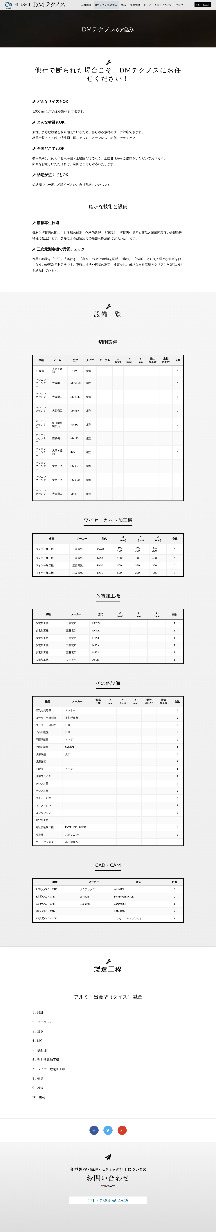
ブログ (179, 4)
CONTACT (203, 4)
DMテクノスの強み (106, 4)
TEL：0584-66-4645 (108, 1200)
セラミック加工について (158, 4)
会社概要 (86, 4)
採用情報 (135, 4)
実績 (123, 4)
